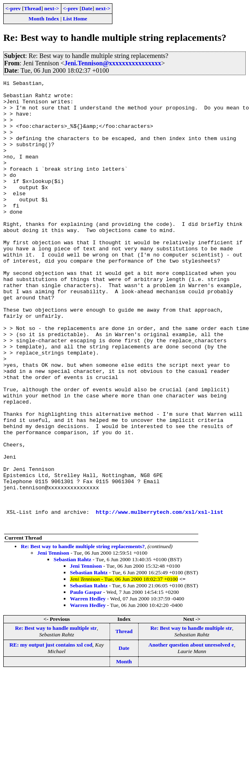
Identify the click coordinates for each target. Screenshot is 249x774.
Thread (32, 8)
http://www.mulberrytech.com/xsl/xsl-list (159, 598)
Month (124, 751)
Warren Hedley (88, 688)
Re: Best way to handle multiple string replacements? (83, 636)
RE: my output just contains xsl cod (50, 734)
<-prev (13, 8)
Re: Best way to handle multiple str (56, 717)
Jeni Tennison (53, 642)
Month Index (44, 19)
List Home (75, 19)
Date (86, 8)
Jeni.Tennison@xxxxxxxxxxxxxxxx (112, 63)
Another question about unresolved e (191, 734)
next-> (51, 8)
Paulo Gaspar (86, 681)
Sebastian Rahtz (72, 649)
